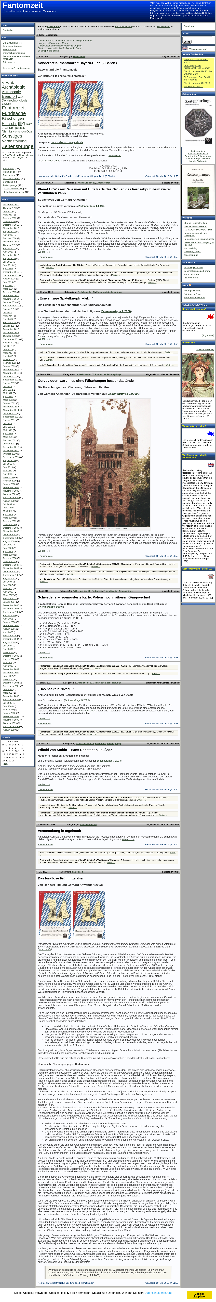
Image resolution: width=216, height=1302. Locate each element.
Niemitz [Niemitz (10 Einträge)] (7, 131)
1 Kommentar (44, 723)
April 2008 (8, 551)
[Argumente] (208, 335)
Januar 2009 (9, 524)
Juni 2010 (8, 467)
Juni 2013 (8, 349)
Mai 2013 (7, 353)
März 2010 (8, 477)
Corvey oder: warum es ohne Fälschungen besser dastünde (86, 380)
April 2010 (8, 474)
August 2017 (9, 248)
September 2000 (11, 699)
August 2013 (9, 342)
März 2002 (8, 679)
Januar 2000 (9, 713)
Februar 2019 (10, 218)
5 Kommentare (45, 789)
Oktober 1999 (10, 723)
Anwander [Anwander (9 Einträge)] (9, 82)
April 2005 (8, 632)
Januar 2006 (9, 622)
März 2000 (8, 709)
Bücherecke (9, 62)
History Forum (191, 277)
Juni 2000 (8, 706)
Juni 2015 (8, 282)
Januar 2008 (9, 561)
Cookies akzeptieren (199, 1295)
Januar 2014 (9, 326)
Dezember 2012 (11, 369)
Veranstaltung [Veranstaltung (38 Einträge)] (14, 141)
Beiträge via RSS (192, 290)
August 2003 (9, 659)
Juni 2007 (8, 585)
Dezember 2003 (11, 656)
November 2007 (11, 568)
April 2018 (8, 235)
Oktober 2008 (10, 534)
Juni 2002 (8, 676)
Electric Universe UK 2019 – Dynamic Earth (198, 72)
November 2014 (11, 299)
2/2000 (116, 311)
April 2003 (8, 666)
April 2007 (8, 592)
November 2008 (11, 531)
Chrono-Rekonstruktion (195, 223)
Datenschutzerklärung (14, 53)
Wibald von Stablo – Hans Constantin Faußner (75, 750)
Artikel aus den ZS (86, 183)
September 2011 (11, 416)
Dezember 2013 (11, 329)
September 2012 (11, 379)
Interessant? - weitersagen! (16, 68)
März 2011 (8, 437)
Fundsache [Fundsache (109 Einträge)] (14, 113)
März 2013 (8, 359)
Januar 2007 (9, 602)
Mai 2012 (7, 393)
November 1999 (11, 720)
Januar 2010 (9, 484)
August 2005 (9, 629)
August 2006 (9, 615)
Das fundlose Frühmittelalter (61, 878)
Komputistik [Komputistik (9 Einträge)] (17, 127)
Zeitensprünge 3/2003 (109, 760)
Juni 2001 (8, 689)
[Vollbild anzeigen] (205, 349)
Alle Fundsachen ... (193, 86)
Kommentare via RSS (194, 297)
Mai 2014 (7, 315)
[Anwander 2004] (87, 710)
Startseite (7, 30)
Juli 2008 (7, 544)
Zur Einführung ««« (12, 43)
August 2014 (9, 309)
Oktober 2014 (10, 302)
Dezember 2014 (11, 295)
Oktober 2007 (10, 571)
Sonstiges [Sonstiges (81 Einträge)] (12, 136)
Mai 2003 (7, 662)
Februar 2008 (10, 558)
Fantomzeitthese (123, 26)
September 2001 (11, 686)
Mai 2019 (7, 214)
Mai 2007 (7, 588)
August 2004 (9, 642)
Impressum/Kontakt (12, 46)
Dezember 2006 (11, 605)
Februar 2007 (10, 598)
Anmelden (189, 26)
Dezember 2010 (11, 447)
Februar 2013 (10, 363)
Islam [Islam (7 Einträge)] (28, 124)
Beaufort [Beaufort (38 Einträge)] (9, 96)
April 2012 (8, 396)
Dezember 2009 (11, 487)
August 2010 (9, 460)
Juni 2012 (8, 390)
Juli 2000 (7, 703)
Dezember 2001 (11, 682)
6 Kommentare (45, 556)
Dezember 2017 (11, 241)
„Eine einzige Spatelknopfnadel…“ (65, 298)
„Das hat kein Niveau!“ (56, 689)
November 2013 (11, 332)
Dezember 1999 (11, 716)
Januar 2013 (9, 366)
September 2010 (11, 457)
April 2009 (8, 514)
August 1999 (9, 730)
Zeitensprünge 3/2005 (77, 700)
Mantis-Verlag (190, 248)
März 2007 (8, 595)
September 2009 (11, 497)
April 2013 (8, 356)
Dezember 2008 (11, 528)
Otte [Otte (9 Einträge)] (29, 131)
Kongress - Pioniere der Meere (53, 43)
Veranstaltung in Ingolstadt (59, 831)
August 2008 (9, 541)
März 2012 (8, 400)
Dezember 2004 (11, 639)
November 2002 (11, 672)
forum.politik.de (191, 274)
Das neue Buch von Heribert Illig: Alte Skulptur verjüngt (65, 40)
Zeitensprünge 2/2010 (91, 206)
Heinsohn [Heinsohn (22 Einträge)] (9, 124)
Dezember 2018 (11, 225)
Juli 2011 (7, 423)
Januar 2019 (9, 221)
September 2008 (11, 538)
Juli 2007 (7, 581)
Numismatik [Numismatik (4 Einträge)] (19, 131)
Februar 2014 (10, 322)
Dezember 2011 (11, 406)
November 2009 (11, 491)
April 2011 (8, 433)
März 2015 (8, 289)
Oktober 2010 (10, 454)
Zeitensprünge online (48, 50)
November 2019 (11, 204)
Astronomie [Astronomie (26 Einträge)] (11, 92)
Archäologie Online (193, 267)
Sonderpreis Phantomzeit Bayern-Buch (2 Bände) (77, 63)
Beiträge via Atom (192, 294)
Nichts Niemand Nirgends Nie (67, 142)
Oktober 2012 (10, 376)
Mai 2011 (7, 430)
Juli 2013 (7, 346)
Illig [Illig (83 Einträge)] (21, 123)
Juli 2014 (7, 312)
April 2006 (8, 618)
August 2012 (9, 383)
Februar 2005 (10, 635)
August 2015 (9, 278)
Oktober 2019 (10, 208)
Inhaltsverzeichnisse (14, 192)
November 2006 (11, 608)
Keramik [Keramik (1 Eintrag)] (5, 128)
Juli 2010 (7, 464)
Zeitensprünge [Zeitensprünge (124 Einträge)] (18, 146)
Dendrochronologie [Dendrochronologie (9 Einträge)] (14, 100)
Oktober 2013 (10, 336)
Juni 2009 (8, 507)
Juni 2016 (8, 265)
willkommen (53, 26)
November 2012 (11, 373)
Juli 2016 (7, 262)
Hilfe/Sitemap (163, 26)
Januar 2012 (9, 403)
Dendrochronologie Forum (197, 271)
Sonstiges (8, 182)
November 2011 (11, 410)
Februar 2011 (10, 440)
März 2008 (8, 555)
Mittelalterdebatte (88, 824)
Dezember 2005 (11, 625)
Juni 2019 (8, 211)
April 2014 (8, 319)
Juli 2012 (7, 386)
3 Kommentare (45, 257)
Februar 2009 (10, 521)
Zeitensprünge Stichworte (198, 158)
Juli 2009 (7, 504)
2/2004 (50, 606)
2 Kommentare (45, 657)
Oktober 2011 (10, 413)
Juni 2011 (8, 427)
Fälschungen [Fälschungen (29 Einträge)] (13, 118)
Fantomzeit (23, 5)
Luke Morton (26, 155)
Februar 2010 (10, 480)
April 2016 (8, 268)
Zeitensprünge (103, 183)
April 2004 (8, 649)
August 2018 (9, 231)
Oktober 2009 (10, 494)
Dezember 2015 (11, 272)
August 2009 (9, 501)
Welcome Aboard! (194, 49)
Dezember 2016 (11, 255)
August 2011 (9, 420)
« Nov (5, 764)
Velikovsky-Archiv (192, 251)
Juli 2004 (7, 645)
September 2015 (11, 275)
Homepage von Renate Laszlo (199, 239)
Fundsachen (79, 56)
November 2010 (11, 450)
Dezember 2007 (11, 565)
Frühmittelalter (110, 591)
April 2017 (8, 252)
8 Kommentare (45, 344)
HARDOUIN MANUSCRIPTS (198, 229)
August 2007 (9, 578)
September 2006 (11, 612)
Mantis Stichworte (198, 161)
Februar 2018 (10, 238)
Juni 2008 (8, 548)
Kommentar (115, 155)
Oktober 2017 (10, 245)
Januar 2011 (9, 443)
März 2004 (8, 652)
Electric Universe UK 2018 (197, 83)
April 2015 (8, 285)
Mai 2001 (7, 693)
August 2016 (9, 258)
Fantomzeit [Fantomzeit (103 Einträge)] (14, 107)
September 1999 (11, 726)
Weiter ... (50, 267)
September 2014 (11, 305)
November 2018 (11, 228)
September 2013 (11, 339)
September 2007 (11, 575)
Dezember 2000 (11, 696)
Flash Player (17, 157)
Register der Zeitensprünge (198, 156)
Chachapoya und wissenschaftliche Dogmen (60, 45)
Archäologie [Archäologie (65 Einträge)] (13, 87)
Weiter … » (44, 252)
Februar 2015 (10, 292)
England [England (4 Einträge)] (6, 103)
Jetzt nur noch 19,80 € (50, 160)
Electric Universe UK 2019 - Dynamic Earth (59, 48)
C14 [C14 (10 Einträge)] (21, 96)
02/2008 (123, 393)
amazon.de (45, 949)
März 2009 (8, 517)
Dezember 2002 (11, 669)
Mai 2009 (7, 511)
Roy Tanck (10, 155)
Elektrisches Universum (195, 226)
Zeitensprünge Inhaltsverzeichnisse (198, 152)
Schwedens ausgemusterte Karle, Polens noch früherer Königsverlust (94, 597)
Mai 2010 (7, 470)
